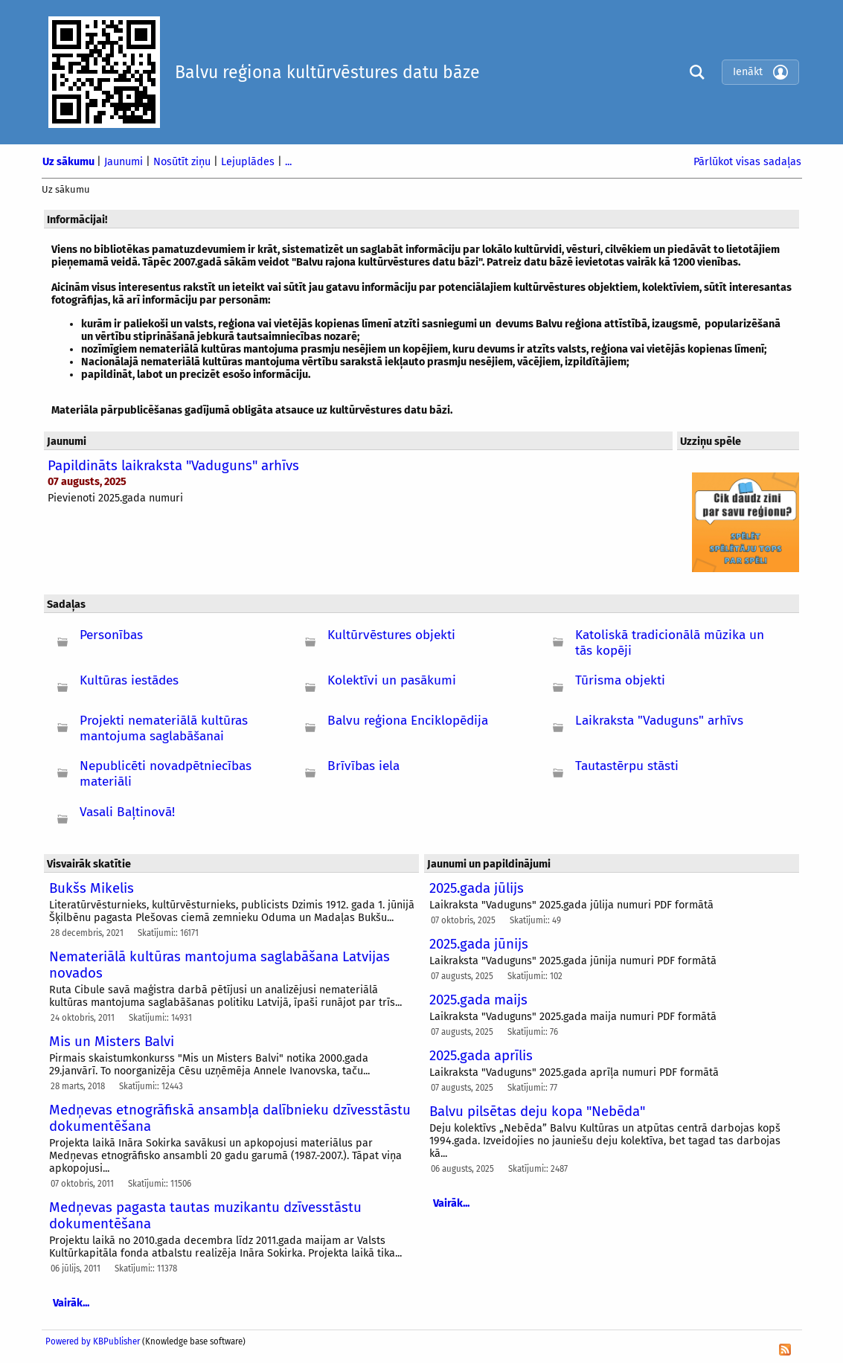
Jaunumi (125, 161)
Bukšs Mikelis (91, 888)
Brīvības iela (363, 766)
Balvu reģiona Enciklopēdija (407, 720)
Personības (111, 635)
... (288, 161)
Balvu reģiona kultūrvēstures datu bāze (327, 72)
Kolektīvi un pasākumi (391, 680)
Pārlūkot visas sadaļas (747, 161)
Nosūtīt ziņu (183, 161)
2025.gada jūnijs (478, 944)
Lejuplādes (249, 161)
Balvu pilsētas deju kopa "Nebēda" (537, 1111)
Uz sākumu (69, 161)
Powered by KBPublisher (92, 1341)
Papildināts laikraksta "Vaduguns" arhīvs (173, 466)
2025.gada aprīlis (481, 1056)
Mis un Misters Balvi (111, 1041)
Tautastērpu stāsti (627, 766)
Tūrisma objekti (620, 680)
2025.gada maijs (478, 1000)
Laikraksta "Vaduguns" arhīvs (659, 720)
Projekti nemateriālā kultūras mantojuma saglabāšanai (164, 728)
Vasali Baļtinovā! (127, 812)
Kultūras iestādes (129, 680)
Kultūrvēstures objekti (391, 635)
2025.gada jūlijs (476, 888)
